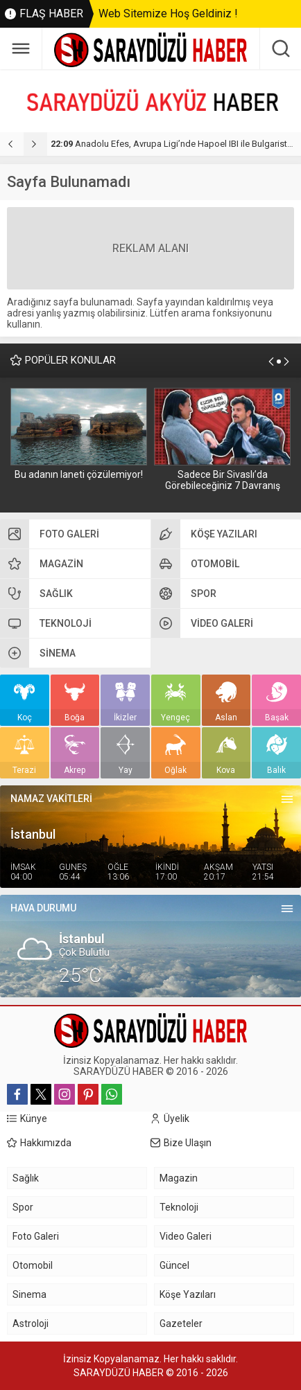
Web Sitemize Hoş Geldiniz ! (168, 13)
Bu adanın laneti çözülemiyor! (79, 474)
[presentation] (12, 144)
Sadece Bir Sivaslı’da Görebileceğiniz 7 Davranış (222, 480)
